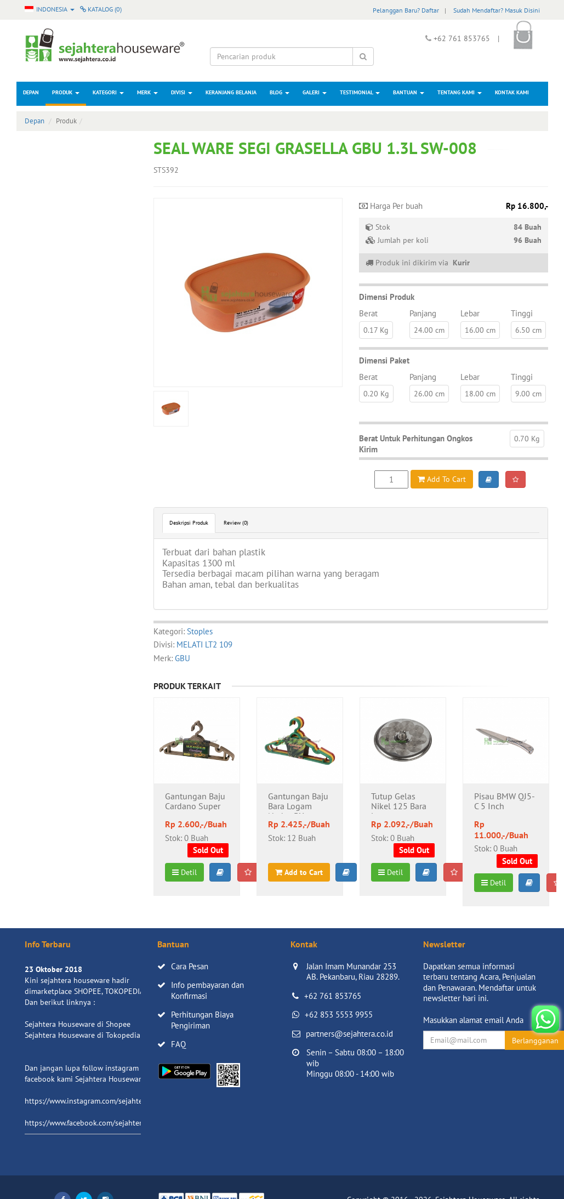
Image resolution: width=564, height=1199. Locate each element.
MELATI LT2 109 (204, 644)
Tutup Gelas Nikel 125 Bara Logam (398, 803)
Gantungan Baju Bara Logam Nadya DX (298, 803)
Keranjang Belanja (231, 92)
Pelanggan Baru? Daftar (406, 10)
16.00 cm (480, 330)
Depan (31, 92)
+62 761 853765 (332, 996)
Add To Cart (442, 479)
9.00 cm (528, 394)
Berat (368, 313)
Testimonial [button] (360, 92)
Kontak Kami (512, 92)
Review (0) (236, 522)
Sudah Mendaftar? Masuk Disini (496, 10)
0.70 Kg (527, 439)
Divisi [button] (181, 92)
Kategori (108, 92)
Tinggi (522, 313)
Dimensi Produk (386, 297)
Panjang (422, 313)
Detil (184, 872)
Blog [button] (279, 92)
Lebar (470, 313)
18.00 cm (480, 394)
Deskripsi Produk (188, 522)
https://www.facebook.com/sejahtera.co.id (94, 1123)
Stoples (200, 631)
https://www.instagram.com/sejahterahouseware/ (106, 1101)
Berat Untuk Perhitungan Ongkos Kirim (415, 443)
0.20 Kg (376, 394)
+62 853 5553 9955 (339, 1014)
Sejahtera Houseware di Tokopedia (82, 1035)
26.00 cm (429, 394)
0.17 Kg (376, 330)
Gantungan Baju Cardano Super (195, 801)
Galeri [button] (315, 92)
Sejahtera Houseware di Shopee (77, 1024)
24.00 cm (429, 330)
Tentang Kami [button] (459, 92)
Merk (147, 92)
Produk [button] (65, 92)
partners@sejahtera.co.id (349, 1033)
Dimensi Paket (384, 360)
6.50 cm (528, 330)
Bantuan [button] (408, 92)
